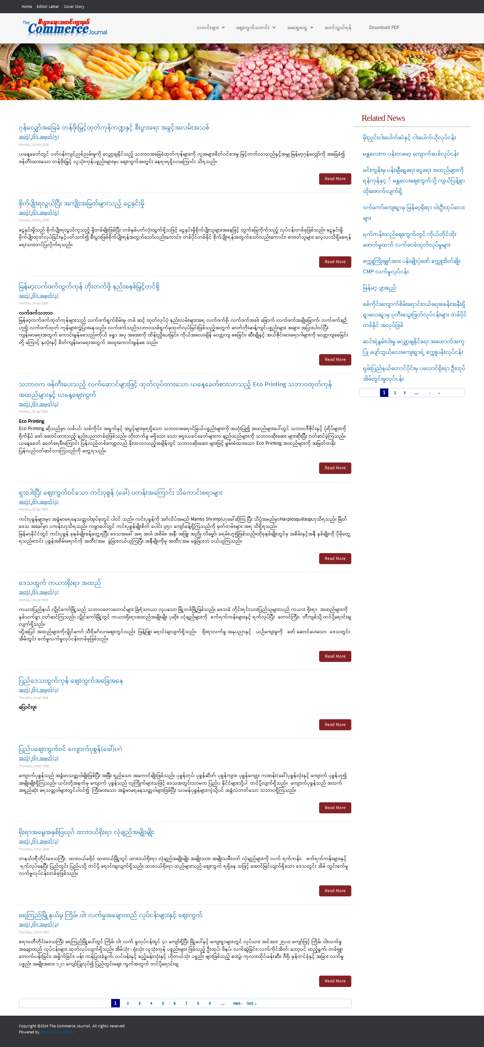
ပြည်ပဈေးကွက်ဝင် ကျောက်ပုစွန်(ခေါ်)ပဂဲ (71, 749)
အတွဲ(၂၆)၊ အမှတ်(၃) (39, 758)
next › (238, 1003)
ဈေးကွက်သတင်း (252, 28)
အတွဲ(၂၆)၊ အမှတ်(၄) (39, 296)
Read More (335, 179)
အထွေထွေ (296, 28)
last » (252, 1003)
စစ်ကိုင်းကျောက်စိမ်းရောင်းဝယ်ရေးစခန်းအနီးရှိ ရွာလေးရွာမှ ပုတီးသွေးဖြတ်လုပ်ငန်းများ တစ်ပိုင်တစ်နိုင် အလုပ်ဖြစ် (415, 315)
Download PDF (384, 28)
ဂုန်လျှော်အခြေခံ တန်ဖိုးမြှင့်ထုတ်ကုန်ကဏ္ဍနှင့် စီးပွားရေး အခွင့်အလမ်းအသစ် (114, 127)
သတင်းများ (207, 28)
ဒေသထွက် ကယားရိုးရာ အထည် (60, 583)
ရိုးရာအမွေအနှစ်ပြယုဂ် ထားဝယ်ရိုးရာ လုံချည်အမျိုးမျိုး (86, 832)
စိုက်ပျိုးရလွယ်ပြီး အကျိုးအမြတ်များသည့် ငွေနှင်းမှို (81, 203)
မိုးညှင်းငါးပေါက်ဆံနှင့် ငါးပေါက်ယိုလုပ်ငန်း (409, 137)
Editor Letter (48, 6)
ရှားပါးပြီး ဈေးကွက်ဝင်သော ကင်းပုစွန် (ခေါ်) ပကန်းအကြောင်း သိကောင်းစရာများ (121, 492)
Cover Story (74, 6)
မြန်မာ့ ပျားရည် (379, 288)
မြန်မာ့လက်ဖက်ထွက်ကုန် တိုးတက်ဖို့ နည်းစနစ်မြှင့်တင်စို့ (89, 286)
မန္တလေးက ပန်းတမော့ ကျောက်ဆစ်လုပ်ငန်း (411, 154)
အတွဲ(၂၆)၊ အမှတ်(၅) (39, 137)
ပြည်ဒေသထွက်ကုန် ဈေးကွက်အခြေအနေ (71, 680)
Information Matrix (57, 1032)
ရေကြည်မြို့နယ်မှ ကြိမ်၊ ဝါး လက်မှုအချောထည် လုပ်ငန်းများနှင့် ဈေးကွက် (111, 915)
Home (27, 6)
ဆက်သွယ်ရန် (338, 28)
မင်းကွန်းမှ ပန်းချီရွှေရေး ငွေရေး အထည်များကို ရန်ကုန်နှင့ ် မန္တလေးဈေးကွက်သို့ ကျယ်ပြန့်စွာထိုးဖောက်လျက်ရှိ (414, 181)
